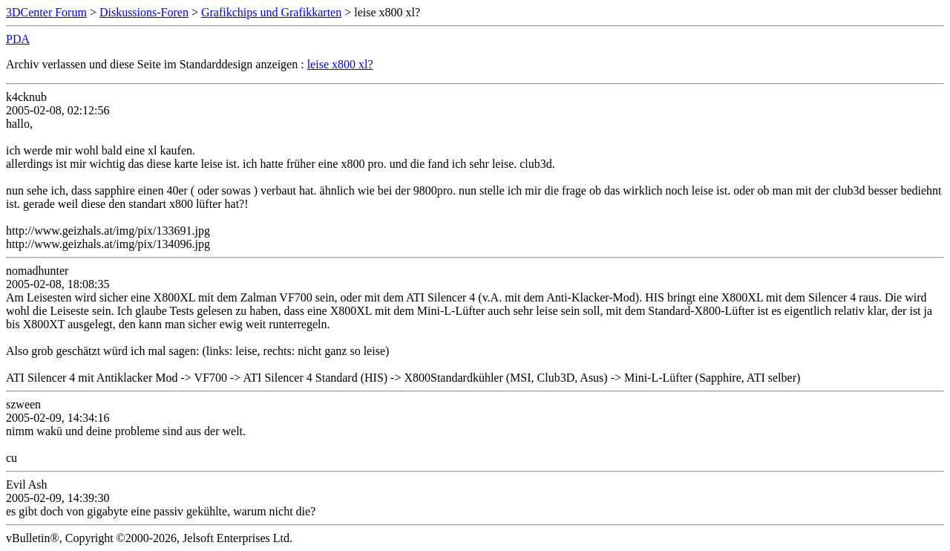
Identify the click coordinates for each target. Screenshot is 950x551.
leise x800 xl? (340, 64)
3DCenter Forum (46, 12)
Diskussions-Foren (144, 12)
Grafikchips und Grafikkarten (271, 12)
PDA (18, 39)
